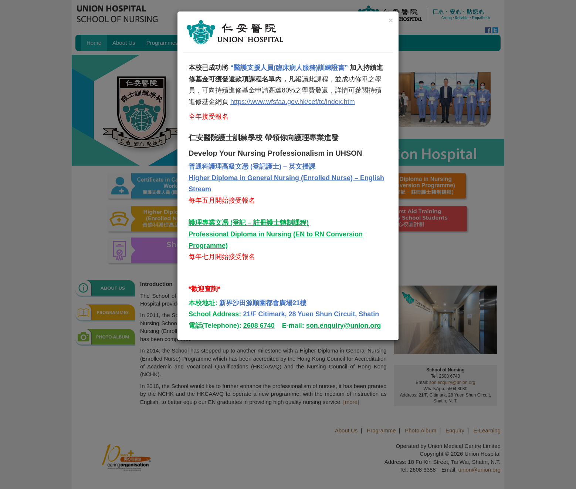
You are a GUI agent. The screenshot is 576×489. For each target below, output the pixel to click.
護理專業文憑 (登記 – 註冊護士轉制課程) (249, 222)
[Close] (391, 20)
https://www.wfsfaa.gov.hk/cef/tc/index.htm (292, 101)
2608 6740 (259, 325)
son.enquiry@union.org (343, 325)
